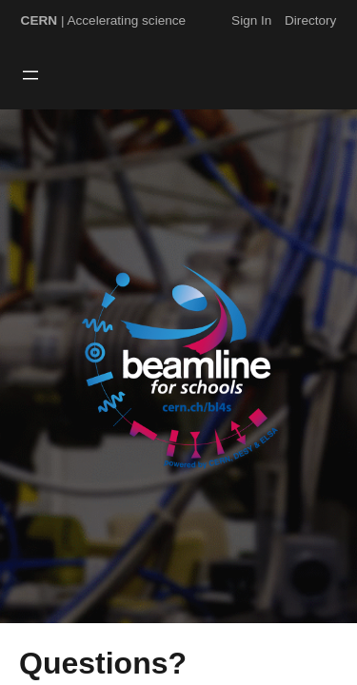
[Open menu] (30, 75)
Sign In (251, 20)
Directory (310, 20)
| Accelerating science (104, 20)
